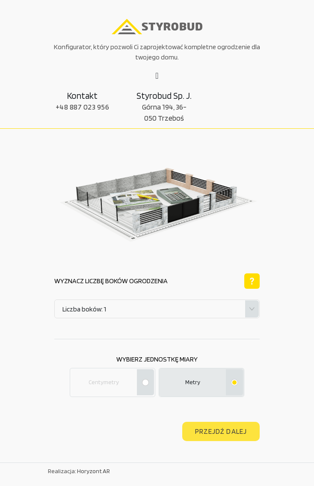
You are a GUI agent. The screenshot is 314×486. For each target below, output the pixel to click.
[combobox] (157, 308)
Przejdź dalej (221, 431)
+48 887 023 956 (83, 106)
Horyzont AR (93, 470)
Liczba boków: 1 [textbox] (84, 309)
